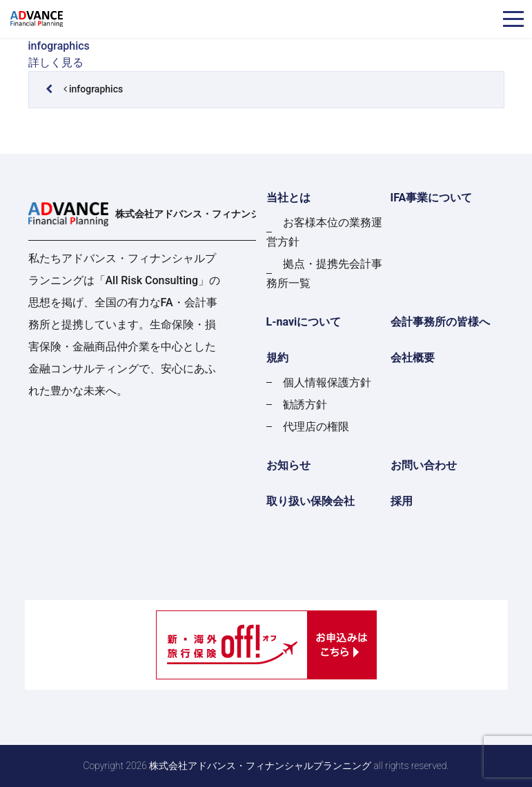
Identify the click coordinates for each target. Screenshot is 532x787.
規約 (277, 357)
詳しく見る (55, 62)
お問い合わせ (424, 465)
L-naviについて (304, 321)
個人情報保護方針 (327, 382)
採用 (402, 501)
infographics (59, 45)
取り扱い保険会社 (310, 501)
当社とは (288, 197)
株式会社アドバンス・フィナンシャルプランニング (185, 213)
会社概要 (413, 357)
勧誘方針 (305, 404)
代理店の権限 (316, 426)
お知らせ (288, 465)
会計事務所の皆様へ (440, 321)
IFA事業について (432, 197)
